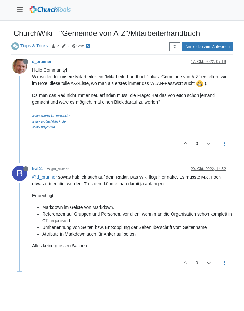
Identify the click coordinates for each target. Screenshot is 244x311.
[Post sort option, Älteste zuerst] (174, 46)
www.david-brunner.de (51, 116)
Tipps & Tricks (34, 45)
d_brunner (41, 61)
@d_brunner (58, 169)
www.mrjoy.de (43, 127)
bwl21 (37, 169)
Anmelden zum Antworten (207, 47)
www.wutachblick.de (49, 121)
